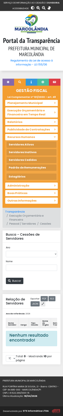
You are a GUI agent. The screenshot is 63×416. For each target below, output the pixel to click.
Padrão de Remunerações (27, 168)
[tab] (8, 82)
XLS (52, 298)
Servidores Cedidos (23, 160)
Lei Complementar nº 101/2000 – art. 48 (31, 97)
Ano (8, 247)
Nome (9, 261)
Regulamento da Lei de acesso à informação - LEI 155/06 (31, 62)
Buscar (14, 281)
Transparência (15, 212)
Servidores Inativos (22, 152)
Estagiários (17, 177)
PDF (44, 298)
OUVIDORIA (53, 2)
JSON (35, 303)
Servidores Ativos (21, 144)
